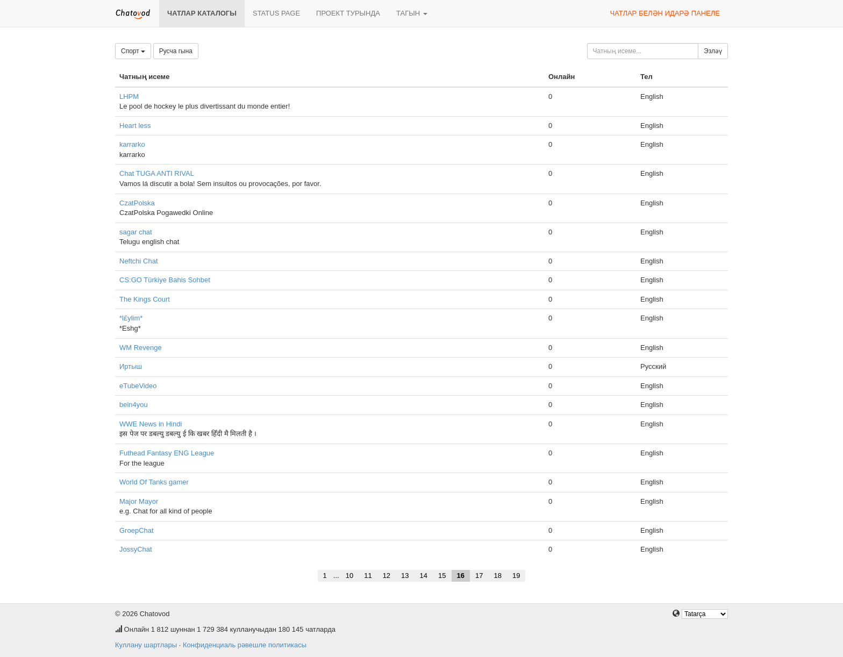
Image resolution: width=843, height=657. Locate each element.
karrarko (132, 144)
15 (442, 576)
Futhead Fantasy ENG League (166, 453)
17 (479, 576)
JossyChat (135, 549)
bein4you (133, 405)
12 (386, 576)
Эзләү (713, 51)
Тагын (411, 13)
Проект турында (348, 13)
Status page (276, 13)
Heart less (135, 126)
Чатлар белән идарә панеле (665, 13)
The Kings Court (144, 299)
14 (423, 576)
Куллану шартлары (146, 645)
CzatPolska (137, 203)
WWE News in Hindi (150, 424)
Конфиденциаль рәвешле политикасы (244, 645)
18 (497, 576)
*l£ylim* (130, 318)
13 (405, 576)
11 (368, 576)
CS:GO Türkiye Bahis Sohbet (164, 280)
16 (461, 576)
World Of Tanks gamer (154, 482)
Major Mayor (138, 501)
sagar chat (135, 232)
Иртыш (130, 366)
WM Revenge (140, 348)
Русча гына (175, 51)
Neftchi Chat (138, 261)
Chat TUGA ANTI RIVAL (156, 173)
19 (516, 576)
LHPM (129, 96)
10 (349, 576)
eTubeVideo (137, 386)
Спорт (133, 51)
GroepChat (136, 530)
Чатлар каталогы (202, 13)
